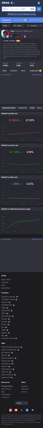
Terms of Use (6, 389)
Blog (3, 285)
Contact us (5, 397)
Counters (13, 71)
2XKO (3, 313)
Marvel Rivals (6, 316)
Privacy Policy (6, 386)
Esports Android (7, 375)
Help (3, 392)
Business (25, 386)
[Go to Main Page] (5, 3)
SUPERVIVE (5, 310)
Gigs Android (6, 364)
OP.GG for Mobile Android (10, 347)
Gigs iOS (4, 366)
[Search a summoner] (32, 9)
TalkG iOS (4, 372)
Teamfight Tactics (7, 299)
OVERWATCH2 (6, 305)
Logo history (5, 288)
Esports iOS (5, 377)
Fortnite (4, 319)
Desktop (4, 322)
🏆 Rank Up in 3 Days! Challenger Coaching (23, 14)
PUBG (3, 308)
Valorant (4, 302)
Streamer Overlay (7, 338)
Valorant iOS (5, 361)
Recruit (24, 392)
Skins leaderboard (35, 20)
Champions (6, 20)
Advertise (25, 389)
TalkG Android (6, 369)
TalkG (3, 330)
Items (23, 71)
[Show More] (12, 2)
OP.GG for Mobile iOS (8, 350)
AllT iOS (4, 355)
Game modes (20, 20)
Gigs (2, 335)
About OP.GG (6, 280)
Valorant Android (7, 358)
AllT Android (5, 352)
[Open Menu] (38, 2)
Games (4, 324)
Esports (4, 333)
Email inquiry (6, 394)
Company (4, 282)
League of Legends (8, 297)
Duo (2, 327)
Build (4, 71)
